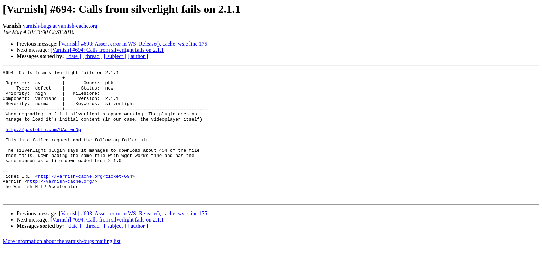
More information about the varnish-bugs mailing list (61, 267)
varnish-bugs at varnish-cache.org (60, 26)
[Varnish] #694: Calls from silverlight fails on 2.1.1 (107, 50)
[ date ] (73, 56)
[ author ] (138, 56)
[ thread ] (92, 56)
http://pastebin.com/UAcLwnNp (43, 142)
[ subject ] (115, 56)
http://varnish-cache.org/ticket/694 (85, 198)
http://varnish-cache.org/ (60, 204)
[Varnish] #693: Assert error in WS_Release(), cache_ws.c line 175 (133, 44)
